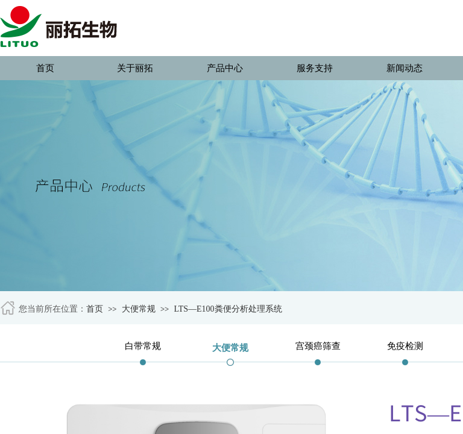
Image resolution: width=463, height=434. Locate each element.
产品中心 (225, 68)
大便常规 (139, 308)
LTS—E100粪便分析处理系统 (228, 308)
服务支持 (315, 68)
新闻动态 (404, 68)
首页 (45, 68)
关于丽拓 (135, 68)
